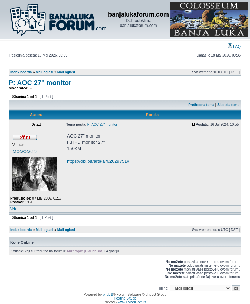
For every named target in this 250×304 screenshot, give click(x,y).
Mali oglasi (44, 72)
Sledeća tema (228, 105)
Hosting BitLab (125, 298)
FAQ (234, 46)
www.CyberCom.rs (132, 302)
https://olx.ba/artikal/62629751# (98, 161)
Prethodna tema (201, 105)
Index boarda (21, 72)
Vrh (13, 209)
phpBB (108, 294)
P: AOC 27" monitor (40, 83)
